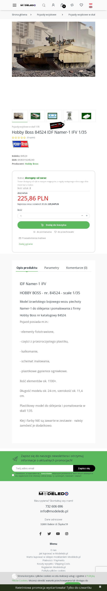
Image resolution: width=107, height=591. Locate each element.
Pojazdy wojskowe (47, 14)
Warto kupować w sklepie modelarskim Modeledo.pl (53, 556)
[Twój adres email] (42, 468)
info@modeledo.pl (54, 511)
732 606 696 (54, 506)
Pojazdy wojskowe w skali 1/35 (84, 14)
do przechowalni (64, 231)
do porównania (42, 231)
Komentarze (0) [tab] (76, 268)
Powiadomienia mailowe (32, 238)
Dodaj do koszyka (53, 225)
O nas (53, 550)
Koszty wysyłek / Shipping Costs (53, 563)
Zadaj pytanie (26, 244)
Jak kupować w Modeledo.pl (53, 553)
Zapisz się (84, 468)
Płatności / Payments (53, 560)
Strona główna (19, 14)
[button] (44, 4)
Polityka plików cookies (53, 570)
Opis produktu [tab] (26, 268)
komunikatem (46, 473)
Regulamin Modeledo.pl (53, 567)
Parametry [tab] (51, 268)
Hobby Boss (31, 163)
